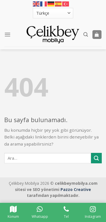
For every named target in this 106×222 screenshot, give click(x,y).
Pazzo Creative (75, 189)
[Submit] (96, 158)
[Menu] (7, 34)
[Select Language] (53, 13)
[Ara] (85, 34)
